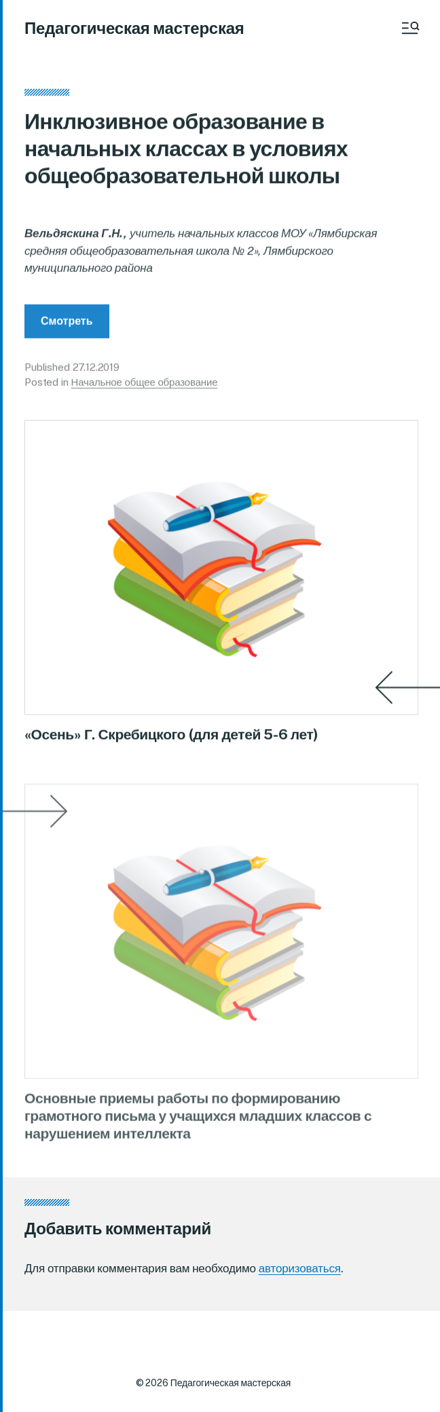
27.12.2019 (96, 371)
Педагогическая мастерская (134, 28)
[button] (409, 28)
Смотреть (67, 325)
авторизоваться (300, 1268)
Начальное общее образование (144, 387)
